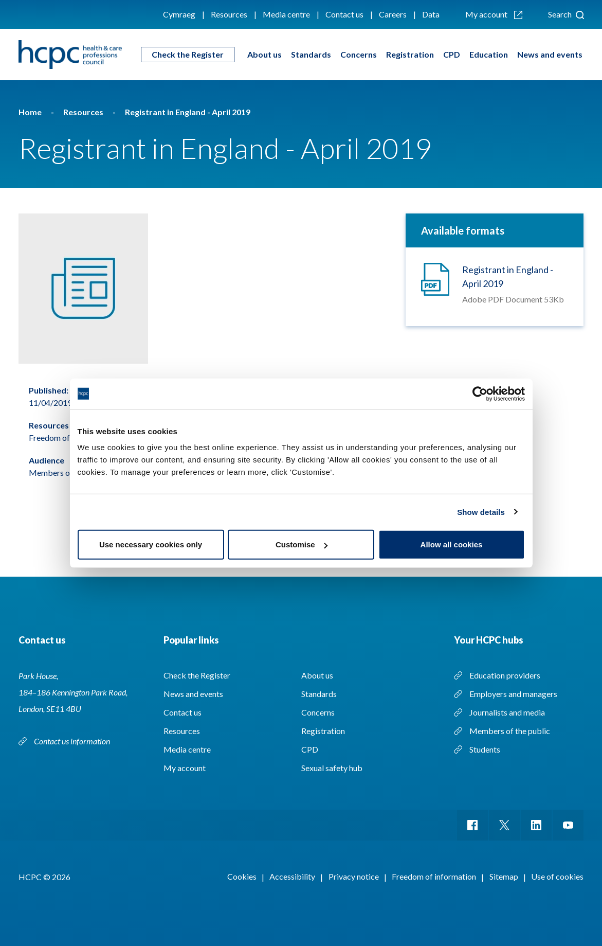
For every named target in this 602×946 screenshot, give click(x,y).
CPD (451, 54)
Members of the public (509, 731)
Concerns (358, 54)
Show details (481, 511)
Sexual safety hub (331, 768)
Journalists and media (507, 712)
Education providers (504, 675)
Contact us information (73, 741)
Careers (393, 14)
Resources (229, 14)
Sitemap (503, 876)
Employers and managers (513, 694)
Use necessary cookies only (150, 544)
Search (566, 14)
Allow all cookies (452, 544)
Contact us (344, 14)
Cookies (242, 876)
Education (488, 54)
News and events (549, 54)
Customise (301, 544)
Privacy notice (354, 876)
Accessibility (292, 876)
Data (431, 14)
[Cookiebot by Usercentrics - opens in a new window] (480, 393)
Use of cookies (557, 876)
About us (264, 54)
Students (484, 749)
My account (493, 14)
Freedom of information (434, 876)
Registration (410, 54)
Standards (311, 54)
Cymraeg (179, 14)
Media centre (286, 14)
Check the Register (188, 54)
